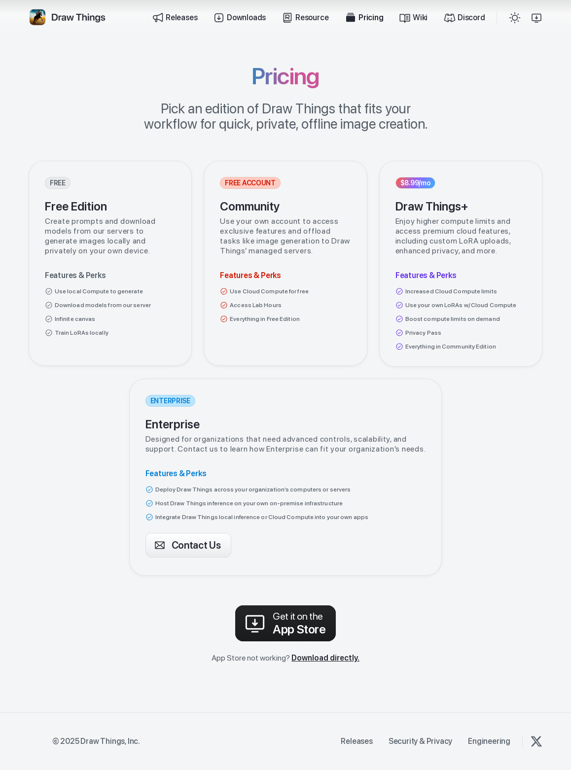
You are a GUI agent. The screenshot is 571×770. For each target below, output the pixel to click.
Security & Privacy (420, 741)
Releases (356, 741)
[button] (515, 18)
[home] (67, 18)
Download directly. (325, 658)
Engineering (489, 741)
